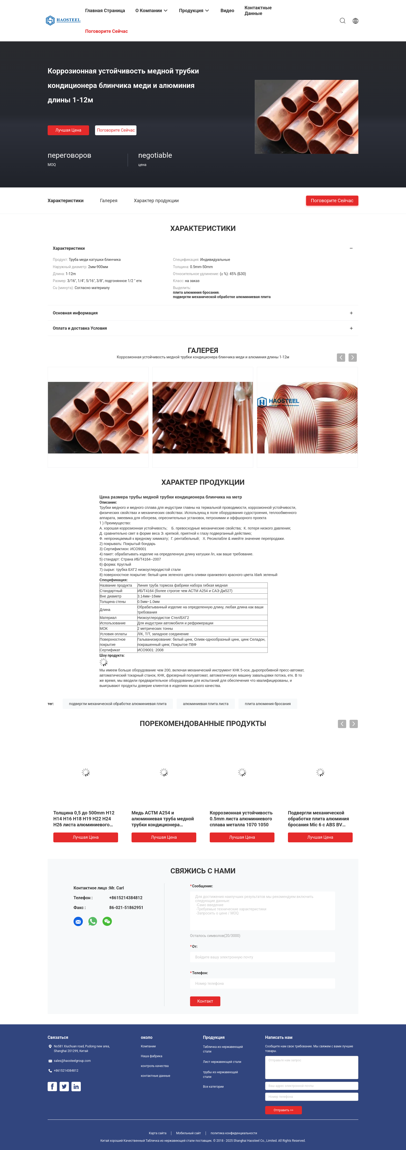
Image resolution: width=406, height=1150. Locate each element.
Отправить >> (283, 1110)
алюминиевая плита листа (206, 704)
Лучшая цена (68, 130)
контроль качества (155, 1066)
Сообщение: (202, 886)
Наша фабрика (151, 1056)
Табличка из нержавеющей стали (223, 1049)
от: (195, 946)
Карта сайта (157, 1133)
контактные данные (155, 1076)
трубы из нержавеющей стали (220, 1074)
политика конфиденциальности (234, 1133)
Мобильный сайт (188, 1133)
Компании (148, 1046)
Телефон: (200, 973)
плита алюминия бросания (268, 704)
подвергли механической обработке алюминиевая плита (118, 704)
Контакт (205, 1001)
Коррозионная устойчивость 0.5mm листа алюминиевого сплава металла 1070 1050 (241, 818)
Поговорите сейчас (116, 130)
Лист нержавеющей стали (222, 1062)
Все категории (213, 1086)
